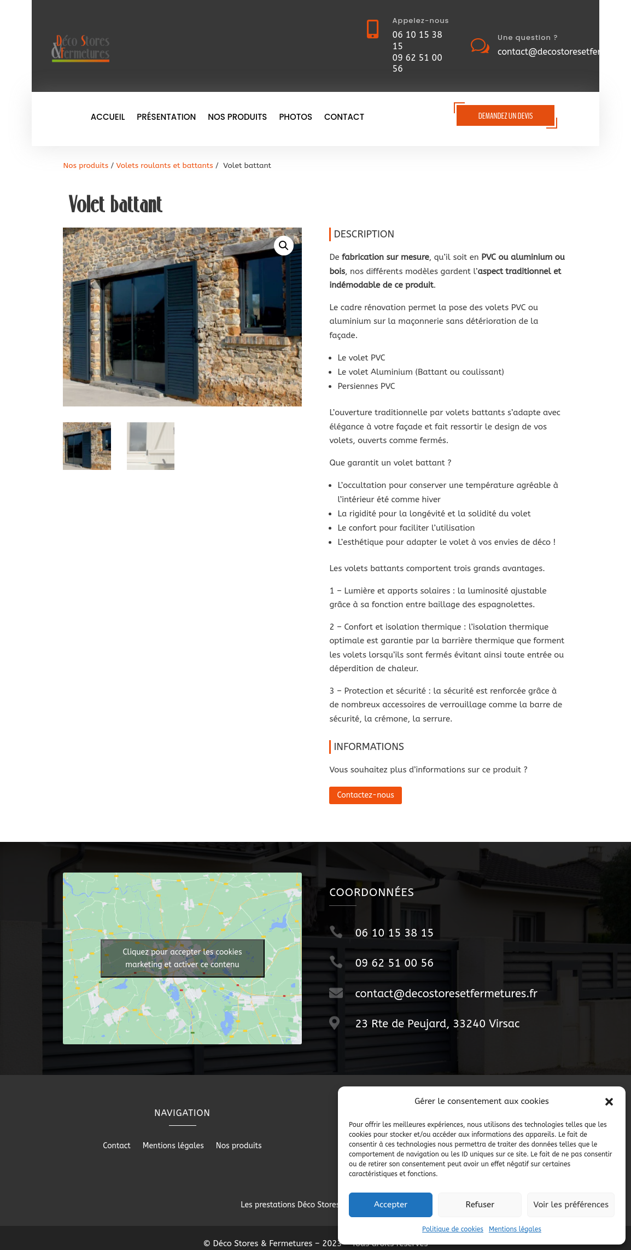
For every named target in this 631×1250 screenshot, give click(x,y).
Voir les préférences (571, 1205)
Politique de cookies (452, 1229)
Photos (295, 118)
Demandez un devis (505, 116)
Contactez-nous (365, 795)
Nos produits (237, 118)
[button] (609, 1101)
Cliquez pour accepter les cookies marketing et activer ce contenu (182, 958)
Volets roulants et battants (164, 165)
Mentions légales (515, 1229)
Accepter (390, 1205)
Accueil (108, 118)
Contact (344, 118)
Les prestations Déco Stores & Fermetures (315, 1205)
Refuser (479, 1205)
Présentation (166, 118)
